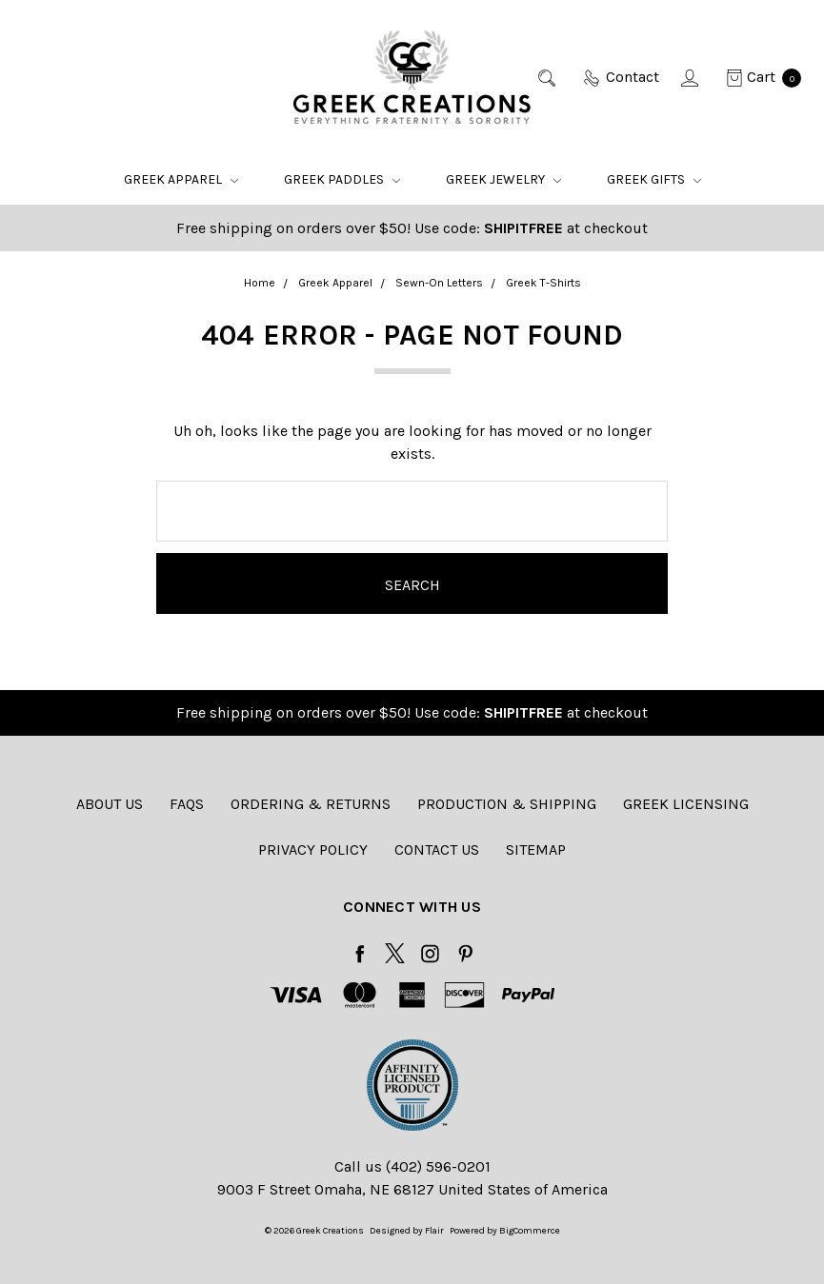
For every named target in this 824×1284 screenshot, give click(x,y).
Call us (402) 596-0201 (412, 1166)
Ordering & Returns (311, 804)
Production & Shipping (506, 804)
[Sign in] (691, 77)
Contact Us (436, 849)
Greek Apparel (181, 179)
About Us (109, 804)
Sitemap (536, 849)
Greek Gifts (654, 179)
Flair (434, 1230)
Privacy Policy (313, 849)
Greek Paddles (342, 179)
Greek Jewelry (503, 179)
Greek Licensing (686, 804)
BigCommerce (529, 1230)
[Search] (548, 77)
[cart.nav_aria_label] (758, 77)
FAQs (187, 804)
